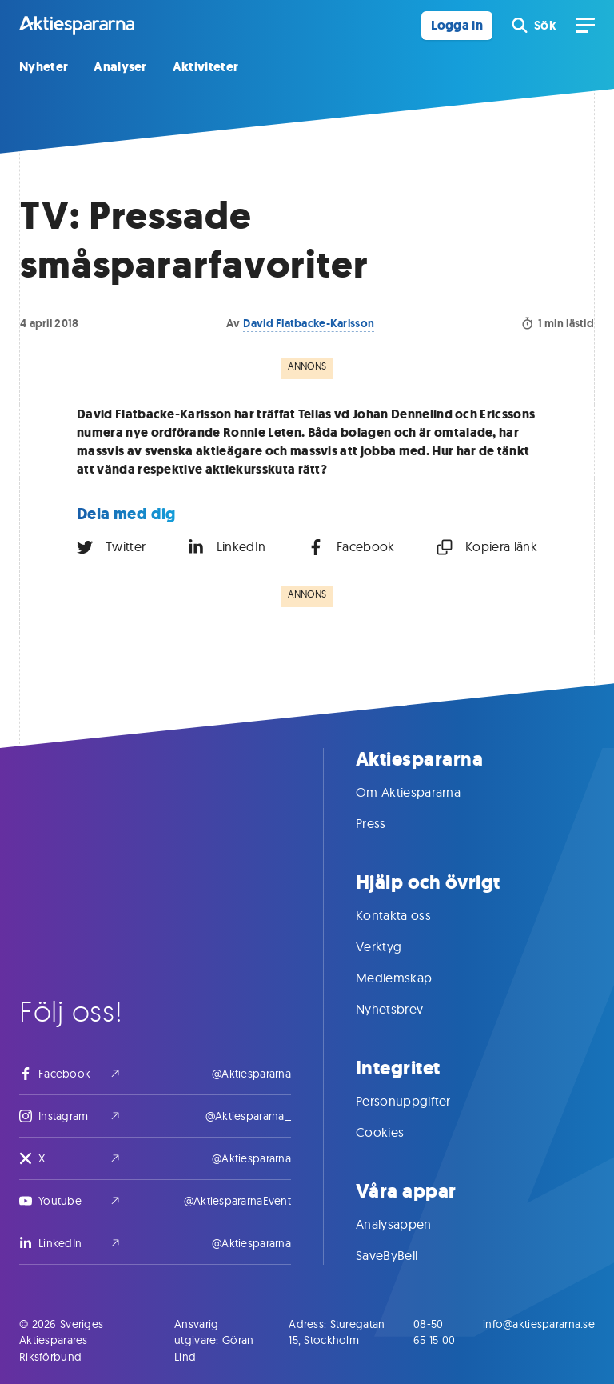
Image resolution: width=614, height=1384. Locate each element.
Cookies (396, 1132)
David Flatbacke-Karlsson (308, 323)
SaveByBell (402, 1255)
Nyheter (43, 66)
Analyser (120, 66)
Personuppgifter (419, 1101)
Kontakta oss (409, 915)
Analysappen (410, 1224)
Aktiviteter (206, 66)
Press (387, 823)
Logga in (457, 25)
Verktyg (394, 946)
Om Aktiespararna (424, 792)
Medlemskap (410, 978)
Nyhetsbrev (405, 1009)
